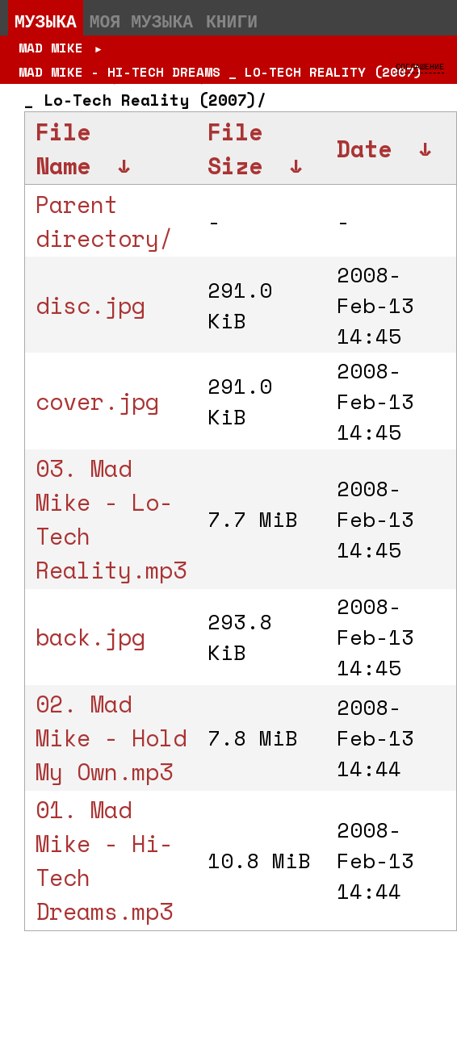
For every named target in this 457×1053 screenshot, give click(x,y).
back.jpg (90, 637)
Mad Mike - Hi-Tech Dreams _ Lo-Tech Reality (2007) (220, 71)
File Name (63, 148)
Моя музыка (141, 21)
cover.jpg (97, 401)
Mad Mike (51, 47)
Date (364, 148)
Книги (232, 21)
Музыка (46, 21)
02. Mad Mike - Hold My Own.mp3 (111, 737)
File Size (235, 148)
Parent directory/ (104, 221)
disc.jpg (90, 305)
